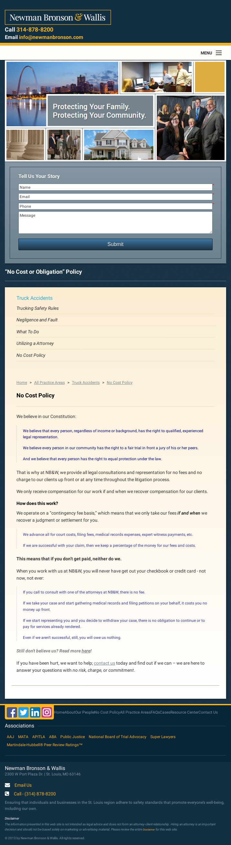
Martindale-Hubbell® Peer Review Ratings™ (45, 745)
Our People (84, 712)
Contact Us (208, 712)
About (70, 712)
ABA (52, 737)
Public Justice (72, 737)
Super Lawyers (163, 737)
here (86, 650)
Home (21, 382)
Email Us (23, 785)
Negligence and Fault (37, 319)
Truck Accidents (34, 298)
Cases (165, 712)
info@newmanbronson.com (51, 37)
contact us (104, 663)
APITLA (38, 737)
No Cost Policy (30, 355)
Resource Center (184, 712)
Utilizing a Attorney (35, 343)
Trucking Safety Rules (37, 308)
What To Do (27, 331)
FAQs (155, 712)
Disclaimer (149, 829)
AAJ (10, 737)
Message (115, 222)
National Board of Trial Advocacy (117, 737)
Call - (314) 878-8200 (35, 794)
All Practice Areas (49, 382)
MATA (23, 737)
